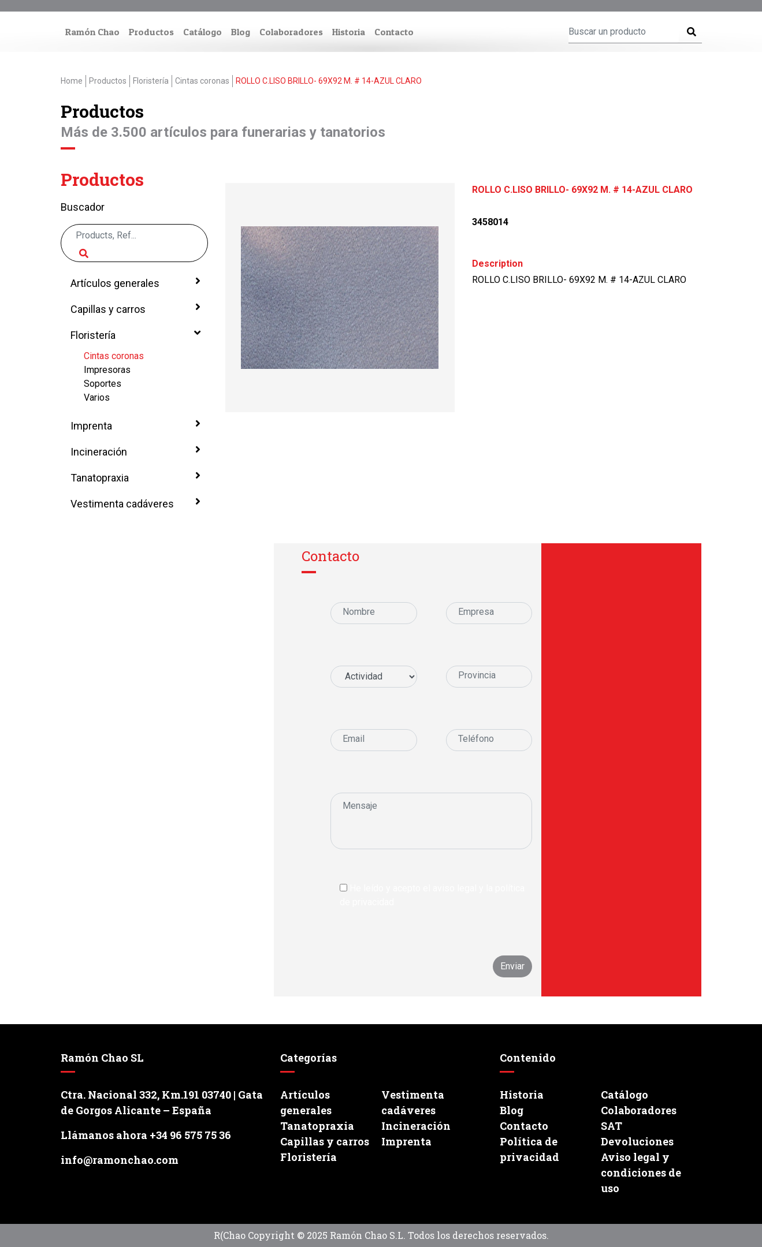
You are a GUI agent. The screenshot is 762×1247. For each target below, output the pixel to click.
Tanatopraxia (134, 477)
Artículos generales (134, 282)
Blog (240, 32)
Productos (151, 32)
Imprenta (134, 425)
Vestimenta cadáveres (134, 503)
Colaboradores (291, 32)
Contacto (394, 32)
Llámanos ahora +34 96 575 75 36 (146, 1135)
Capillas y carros (134, 308)
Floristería (134, 334)
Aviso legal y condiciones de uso (641, 1172)
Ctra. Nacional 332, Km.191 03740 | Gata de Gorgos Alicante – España (162, 1102)
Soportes (102, 383)
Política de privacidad (529, 1149)
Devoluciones (637, 1141)
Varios (97, 397)
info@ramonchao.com (120, 1160)
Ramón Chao (92, 32)
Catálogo (202, 32)
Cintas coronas (114, 355)
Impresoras (107, 369)
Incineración (134, 451)
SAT (611, 1126)
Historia (348, 32)
